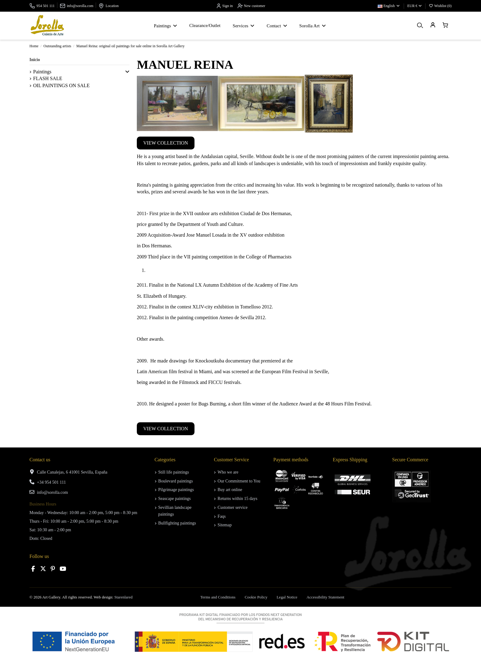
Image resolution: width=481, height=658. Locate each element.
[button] (127, 71)
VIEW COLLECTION (165, 142)
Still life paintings (173, 472)
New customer (251, 6)
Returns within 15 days (237, 498)
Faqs (221, 516)
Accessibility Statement (325, 597)
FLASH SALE (47, 78)
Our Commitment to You (238, 481)
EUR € (414, 6)
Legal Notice (287, 597)
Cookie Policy (256, 597)
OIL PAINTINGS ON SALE (61, 85)
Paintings (42, 71)
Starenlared (123, 597)
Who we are (227, 472)
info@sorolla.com (80, 6)
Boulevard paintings (175, 481)
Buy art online (229, 489)
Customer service (232, 507)
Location (112, 6)
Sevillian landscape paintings (174, 511)
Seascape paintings (174, 498)
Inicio (34, 59)
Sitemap (224, 525)
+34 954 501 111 (51, 482)
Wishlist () (440, 6)
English (389, 6)
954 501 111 (46, 6)
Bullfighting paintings (177, 523)
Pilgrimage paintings (176, 489)
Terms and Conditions (218, 597)
